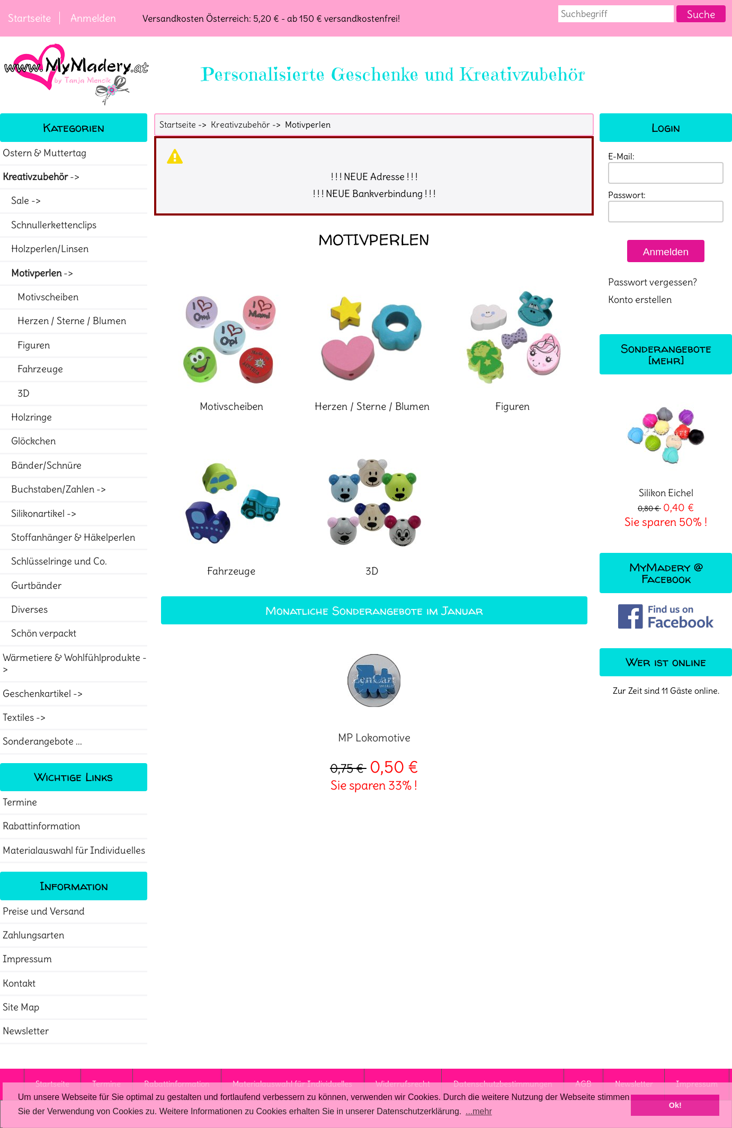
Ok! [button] (675, 1105)
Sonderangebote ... (42, 741)
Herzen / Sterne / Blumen (64, 321)
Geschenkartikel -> (44, 694)
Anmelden (93, 18)
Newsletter (26, 1031)
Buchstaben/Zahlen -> (55, 489)
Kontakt (19, 983)
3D (16, 393)
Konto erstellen (640, 300)
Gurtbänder (32, 586)
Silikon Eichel (666, 446)
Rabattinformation (41, 826)
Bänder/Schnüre (42, 465)
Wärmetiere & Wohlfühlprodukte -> (75, 663)
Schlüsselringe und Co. (55, 561)
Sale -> (23, 201)
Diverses (25, 609)
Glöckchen (29, 441)
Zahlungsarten (33, 935)
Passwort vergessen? (652, 282)
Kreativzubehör (240, 124)
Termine (20, 802)
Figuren (26, 345)
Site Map (21, 1007)
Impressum (27, 959)
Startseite (29, 18)
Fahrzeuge (33, 369)
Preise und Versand (44, 911)
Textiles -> (25, 717)
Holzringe (27, 417)
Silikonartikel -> (40, 514)
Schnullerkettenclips (49, 225)
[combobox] (616, 13)
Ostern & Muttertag (44, 153)
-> (42, 177)
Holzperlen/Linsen (45, 249)
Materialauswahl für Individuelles (74, 850)
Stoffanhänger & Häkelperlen (69, 537)
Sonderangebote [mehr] (666, 354)
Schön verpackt (39, 633)
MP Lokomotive (374, 738)
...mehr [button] (479, 1111)
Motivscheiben (40, 297)
